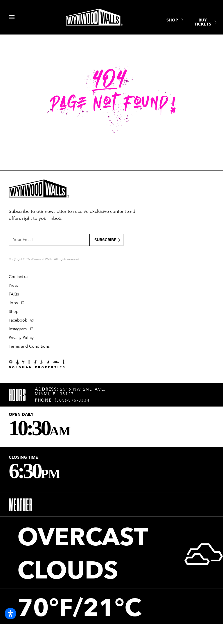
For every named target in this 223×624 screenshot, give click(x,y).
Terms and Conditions (29, 346)
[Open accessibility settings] (10, 613)
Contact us (18, 277)
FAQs (14, 294)
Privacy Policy (21, 337)
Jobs (13, 303)
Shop (14, 311)
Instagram (18, 329)
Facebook (18, 320)
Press (13, 285)
